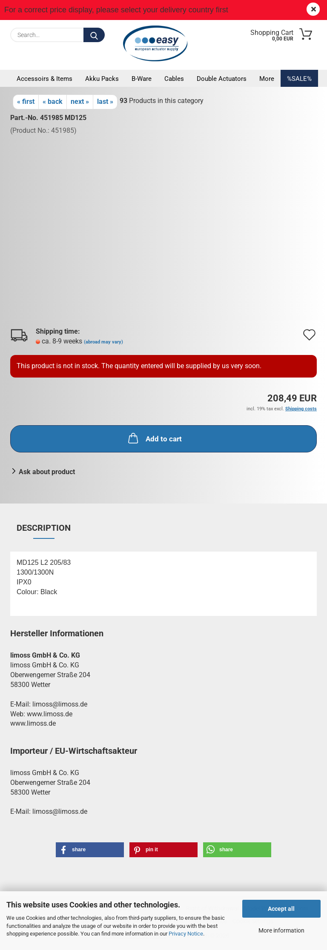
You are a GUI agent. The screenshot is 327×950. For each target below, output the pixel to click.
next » (80, 101)
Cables (174, 79)
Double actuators (222, 79)
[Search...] (94, 35)
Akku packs (102, 79)
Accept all (281, 908)
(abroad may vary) (103, 342)
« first (25, 101)
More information (281, 930)
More (266, 79)
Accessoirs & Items (44, 79)
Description (44, 528)
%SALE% (299, 79)
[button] (90, 849)
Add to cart (154, 438)
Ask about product (47, 472)
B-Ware (142, 79)
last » (105, 101)
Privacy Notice (186, 933)
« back (53, 101)
